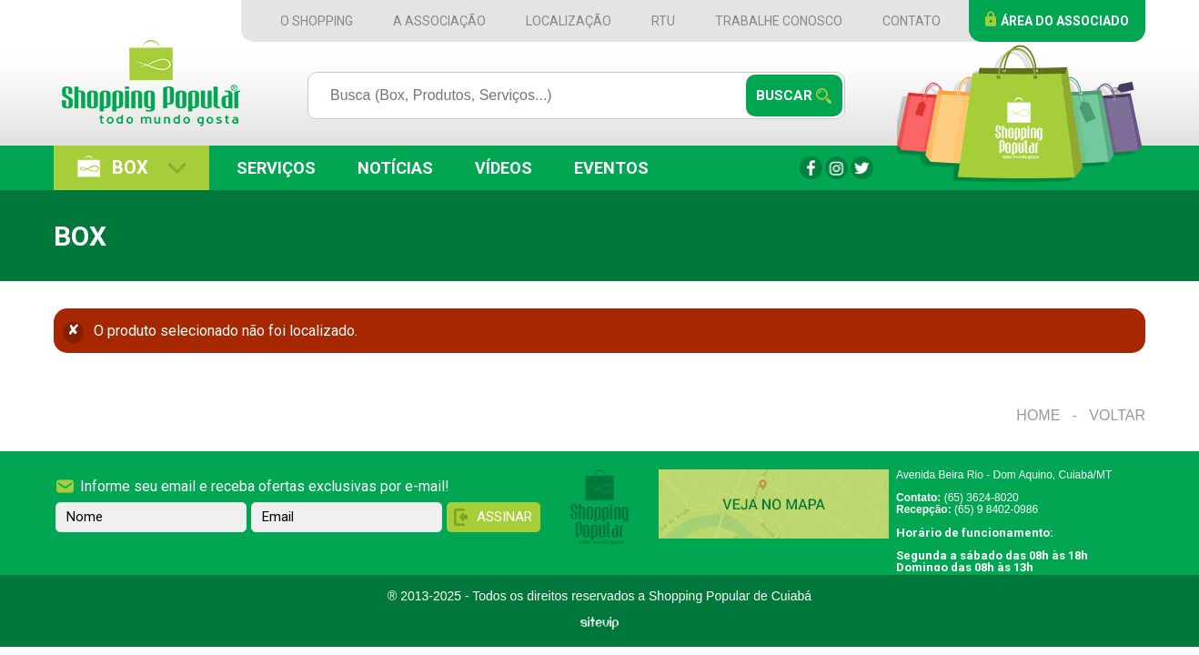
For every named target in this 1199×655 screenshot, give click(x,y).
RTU (663, 21)
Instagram (836, 167)
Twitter (862, 167)
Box (130, 167)
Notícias (395, 167)
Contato (911, 21)
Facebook (811, 167)
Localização (568, 21)
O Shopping (316, 21)
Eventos (611, 167)
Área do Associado (1065, 21)
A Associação (439, 21)
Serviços (276, 167)
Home (1038, 415)
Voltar (1117, 415)
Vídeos (503, 167)
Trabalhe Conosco (778, 21)
